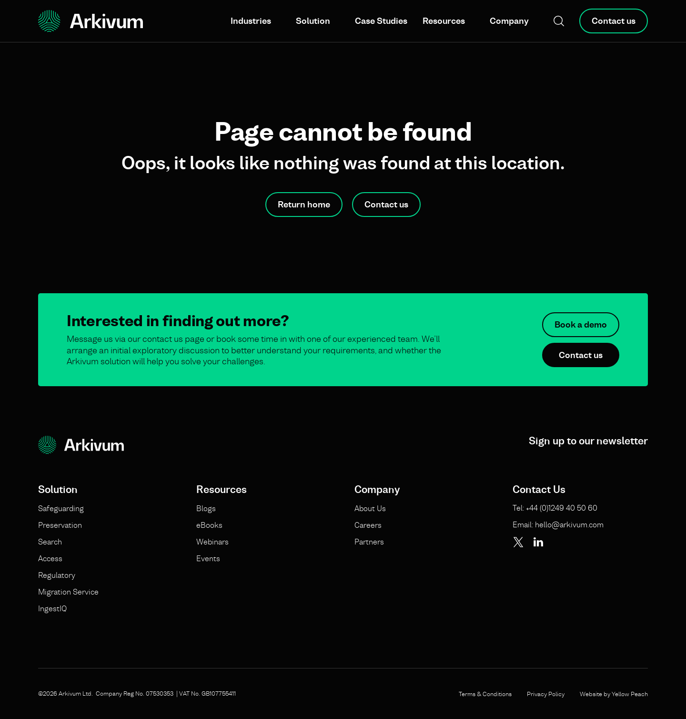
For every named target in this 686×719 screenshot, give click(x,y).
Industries (251, 20)
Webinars (212, 541)
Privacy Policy (546, 694)
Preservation (60, 525)
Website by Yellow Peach (614, 694)
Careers (368, 525)
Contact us (614, 20)
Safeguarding (61, 508)
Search (50, 541)
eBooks (209, 525)
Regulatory (56, 575)
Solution (313, 20)
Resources (444, 20)
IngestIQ (52, 608)
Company (509, 20)
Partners (369, 541)
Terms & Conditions (485, 694)
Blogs (206, 508)
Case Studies (381, 20)
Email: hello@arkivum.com (558, 524)
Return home (304, 204)
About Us (370, 508)
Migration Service (68, 591)
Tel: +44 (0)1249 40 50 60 (555, 508)
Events (208, 558)
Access (50, 558)
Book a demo (581, 324)
